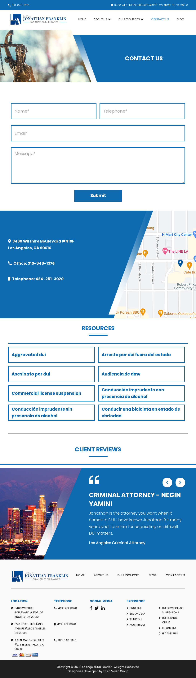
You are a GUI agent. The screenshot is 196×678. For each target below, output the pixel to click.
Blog (180, 19)
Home (82, 19)
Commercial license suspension (46, 393)
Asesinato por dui (31, 374)
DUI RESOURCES (129, 575)
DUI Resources (129, 19)
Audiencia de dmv (121, 374)
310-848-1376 (20, 5)
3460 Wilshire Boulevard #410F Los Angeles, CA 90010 (29, 612)
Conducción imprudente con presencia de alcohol (133, 393)
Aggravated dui (29, 355)
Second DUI (137, 614)
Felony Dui (169, 628)
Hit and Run (170, 633)
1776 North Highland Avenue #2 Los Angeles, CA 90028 (30, 628)
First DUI (135, 608)
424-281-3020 (49, 278)
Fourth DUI (137, 625)
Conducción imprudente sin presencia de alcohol (42, 412)
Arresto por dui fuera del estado (136, 355)
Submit (98, 196)
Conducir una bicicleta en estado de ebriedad (141, 412)
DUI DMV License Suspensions (172, 610)
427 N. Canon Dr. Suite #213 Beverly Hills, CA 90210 (29, 644)
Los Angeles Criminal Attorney (117, 543)
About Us (100, 19)
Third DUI (136, 619)
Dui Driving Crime (169, 620)
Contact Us (160, 19)
